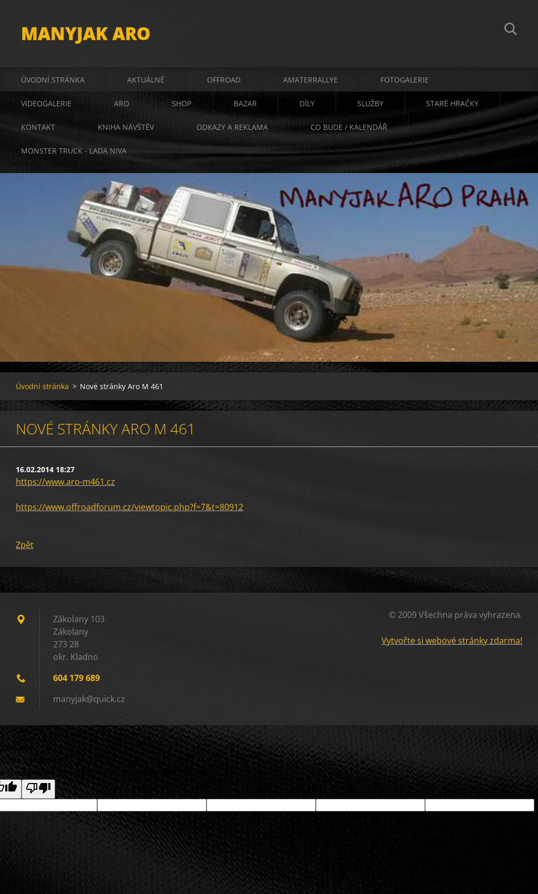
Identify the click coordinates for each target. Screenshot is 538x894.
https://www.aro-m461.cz (65, 481)
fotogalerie (404, 80)
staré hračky (452, 103)
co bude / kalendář (349, 127)
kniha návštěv (126, 127)
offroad (224, 80)
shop (181, 103)
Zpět (25, 545)
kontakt (38, 127)
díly (307, 103)
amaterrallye (310, 80)
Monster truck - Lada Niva (74, 151)
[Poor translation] (38, 789)
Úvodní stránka (53, 80)
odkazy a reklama (232, 127)
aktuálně (145, 80)
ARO (121, 103)
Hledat (510, 30)
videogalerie (46, 103)
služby (370, 103)
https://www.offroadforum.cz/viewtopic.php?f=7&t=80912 (129, 507)
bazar (245, 103)
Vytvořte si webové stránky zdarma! (451, 640)
